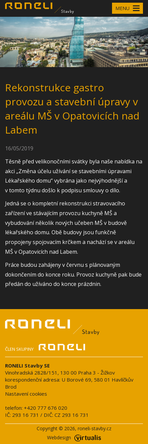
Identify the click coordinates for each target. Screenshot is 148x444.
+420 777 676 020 (45, 407)
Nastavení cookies (26, 393)
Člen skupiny (45, 348)
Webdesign (74, 437)
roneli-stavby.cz (94, 428)
